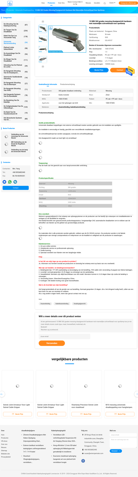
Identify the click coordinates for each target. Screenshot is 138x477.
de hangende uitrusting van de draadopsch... (16, 72)
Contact (15, 188)
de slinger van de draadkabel (16, 60)
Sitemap (4, 450)
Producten (4, 438)
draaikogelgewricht (80, 303)
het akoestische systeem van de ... (16, 119)
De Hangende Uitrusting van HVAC (16, 89)
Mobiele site (5, 454)
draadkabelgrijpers (28, 431)
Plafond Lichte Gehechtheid (16, 48)
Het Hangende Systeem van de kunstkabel (16, 95)
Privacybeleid (6, 457)
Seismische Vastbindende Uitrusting (16, 77)
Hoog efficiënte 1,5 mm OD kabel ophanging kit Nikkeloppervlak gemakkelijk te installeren (64, 448)
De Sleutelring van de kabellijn (16, 101)
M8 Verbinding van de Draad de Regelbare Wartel (19, 144)
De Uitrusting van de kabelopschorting (16, 25)
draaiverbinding (45, 303)
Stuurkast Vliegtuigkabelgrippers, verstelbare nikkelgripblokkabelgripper (32, 459)
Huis (2, 435)
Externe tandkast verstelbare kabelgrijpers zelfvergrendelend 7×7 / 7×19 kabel (34, 448)
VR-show (4, 441)
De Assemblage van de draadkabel (16, 54)
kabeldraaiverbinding (62, 303)
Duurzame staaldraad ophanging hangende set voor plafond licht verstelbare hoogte (64, 459)
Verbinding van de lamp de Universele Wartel (19, 150)
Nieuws (3, 447)
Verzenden (51, 343)
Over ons (4, 444)
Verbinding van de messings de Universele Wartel (19, 136)
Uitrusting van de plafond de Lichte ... (16, 66)
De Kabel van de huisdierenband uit (16, 113)
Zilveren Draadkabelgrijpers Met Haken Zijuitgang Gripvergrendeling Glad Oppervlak (34, 438)
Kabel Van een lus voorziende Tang (16, 36)
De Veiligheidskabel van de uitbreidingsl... (16, 107)
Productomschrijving (67, 84)
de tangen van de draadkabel (16, 31)
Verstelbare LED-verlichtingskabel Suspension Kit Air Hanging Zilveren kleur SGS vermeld (64, 438)
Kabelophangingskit (58, 431)
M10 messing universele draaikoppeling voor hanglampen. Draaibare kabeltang (119, 407)
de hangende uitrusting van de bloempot (16, 83)
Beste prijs (99, 70)
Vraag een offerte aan (128, 3)
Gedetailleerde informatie (48, 84)
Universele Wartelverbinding (16, 42)
